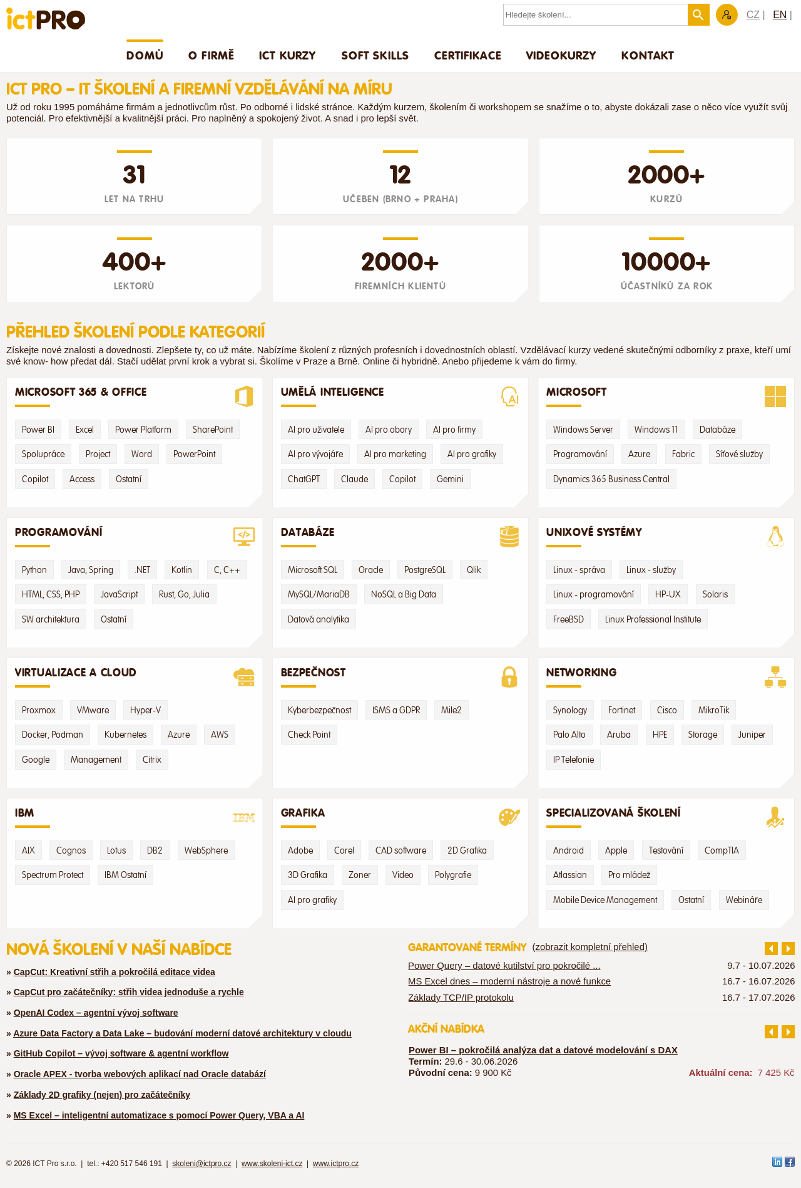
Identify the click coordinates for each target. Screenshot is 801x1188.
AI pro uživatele (316, 430)
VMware (93, 710)
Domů (144, 55)
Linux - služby (651, 570)
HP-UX (668, 594)
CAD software (400, 850)
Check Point (309, 735)
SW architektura (50, 619)
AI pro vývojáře (315, 454)
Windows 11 (656, 430)
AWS (219, 735)
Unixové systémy (666, 536)
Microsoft (666, 396)
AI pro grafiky (471, 454)
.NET (142, 570)
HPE (660, 735)
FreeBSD (568, 619)
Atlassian (570, 875)
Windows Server (583, 430)
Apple (616, 850)
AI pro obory (388, 430)
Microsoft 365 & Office (135, 396)
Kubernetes (125, 735)
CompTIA (722, 850)
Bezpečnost (401, 677)
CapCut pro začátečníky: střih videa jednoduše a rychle (129, 992)
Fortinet (621, 710)
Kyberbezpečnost (319, 710)
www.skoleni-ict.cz (272, 1163)
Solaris (715, 594)
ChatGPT (304, 479)
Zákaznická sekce (727, 15)
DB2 (155, 850)
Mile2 (451, 710)
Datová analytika (318, 619)
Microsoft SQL (312, 570)
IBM (135, 817)
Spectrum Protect (52, 875)
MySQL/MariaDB (319, 594)
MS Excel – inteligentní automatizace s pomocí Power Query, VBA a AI (159, 1115)
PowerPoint (194, 454)
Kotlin (181, 570)
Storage (702, 735)
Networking (666, 677)
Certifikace (467, 55)
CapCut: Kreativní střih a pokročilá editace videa (114, 972)
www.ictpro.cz (336, 1163)
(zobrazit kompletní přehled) (590, 947)
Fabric (683, 454)
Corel (344, 850)
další (788, 948)
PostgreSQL (425, 570)
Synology (570, 710)
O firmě (211, 55)
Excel (85, 430)
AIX (28, 850)
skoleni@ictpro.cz (201, 1163)
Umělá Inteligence (401, 396)
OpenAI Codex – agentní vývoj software (96, 1013)
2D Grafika (467, 850)
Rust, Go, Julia (184, 594)
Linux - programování (593, 594)
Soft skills (376, 55)
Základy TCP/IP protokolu (461, 997)
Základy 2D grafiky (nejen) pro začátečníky (102, 1095)
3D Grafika (307, 875)
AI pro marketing (395, 454)
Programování (580, 454)
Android (568, 850)
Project (98, 454)
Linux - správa (579, 570)
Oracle (371, 570)
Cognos (71, 850)
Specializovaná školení (666, 817)
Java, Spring (90, 570)
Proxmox (39, 710)
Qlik (474, 570)
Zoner (360, 875)
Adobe (300, 850)
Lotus (116, 850)
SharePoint (213, 430)
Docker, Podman (52, 735)
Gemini (450, 479)
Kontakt (647, 55)
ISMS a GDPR (396, 710)
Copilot (35, 479)
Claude (354, 479)
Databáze (717, 430)
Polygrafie (453, 875)
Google (35, 760)
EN (780, 14)
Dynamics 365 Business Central (611, 479)
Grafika (401, 817)
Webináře (744, 900)
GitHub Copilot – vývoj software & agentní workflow (121, 1053)
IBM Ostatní (125, 875)
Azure (639, 454)
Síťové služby (739, 454)
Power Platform (143, 430)
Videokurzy (561, 55)
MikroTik (713, 710)
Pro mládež (629, 875)
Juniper (752, 735)
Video (403, 875)
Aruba (619, 735)
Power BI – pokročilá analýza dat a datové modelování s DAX (543, 1050)
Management (96, 760)
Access (81, 479)
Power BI (38, 430)
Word (141, 454)
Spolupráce (43, 454)
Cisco (667, 710)
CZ (753, 14)
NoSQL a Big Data (403, 594)
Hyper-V (145, 710)
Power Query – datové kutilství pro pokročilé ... (504, 966)
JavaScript (119, 594)
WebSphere (206, 850)
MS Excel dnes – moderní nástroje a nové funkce (509, 981)
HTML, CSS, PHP (50, 594)
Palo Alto (569, 735)
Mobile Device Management (605, 900)
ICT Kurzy (287, 55)
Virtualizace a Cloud (135, 677)
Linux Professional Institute (653, 619)
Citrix (152, 760)
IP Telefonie (573, 760)
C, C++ (227, 570)
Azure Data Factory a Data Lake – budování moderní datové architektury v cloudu (182, 1033)
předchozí (771, 948)
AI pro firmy (454, 430)
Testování (666, 850)
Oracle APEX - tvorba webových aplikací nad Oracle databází (140, 1074)
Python (34, 570)
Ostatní (128, 479)
